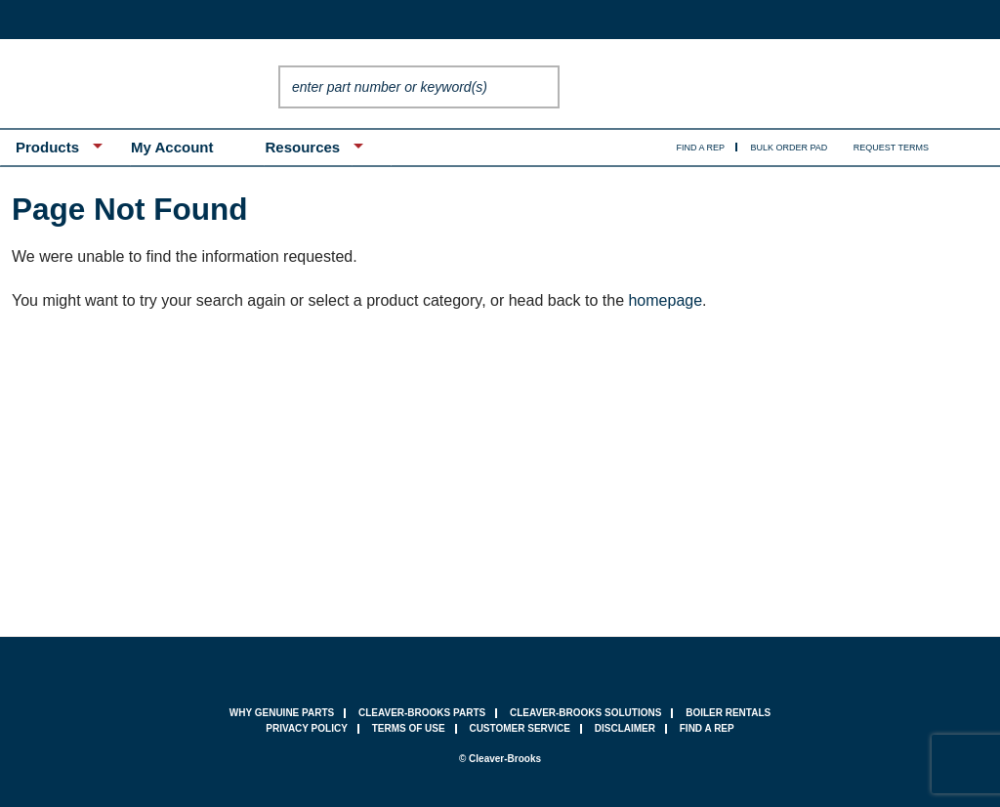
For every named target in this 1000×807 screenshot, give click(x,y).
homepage (665, 300)
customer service (519, 728)
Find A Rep (701, 147)
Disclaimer (625, 728)
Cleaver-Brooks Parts (421, 712)
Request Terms (891, 147)
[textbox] (399, 86)
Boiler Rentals (728, 712)
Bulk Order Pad (789, 147)
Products (47, 147)
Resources (302, 147)
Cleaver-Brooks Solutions (585, 712)
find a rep (707, 728)
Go (540, 86)
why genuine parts (281, 712)
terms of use (408, 728)
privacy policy (307, 728)
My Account (172, 147)
